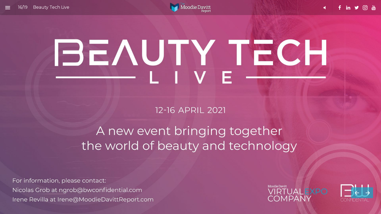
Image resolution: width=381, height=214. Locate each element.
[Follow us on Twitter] (356, 7)
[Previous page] (356, 192)
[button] (324, 7)
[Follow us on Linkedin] (348, 7)
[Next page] (367, 192)
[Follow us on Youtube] (373, 7)
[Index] (7, 7)
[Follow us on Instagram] (365, 7)
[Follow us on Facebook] (339, 7)
